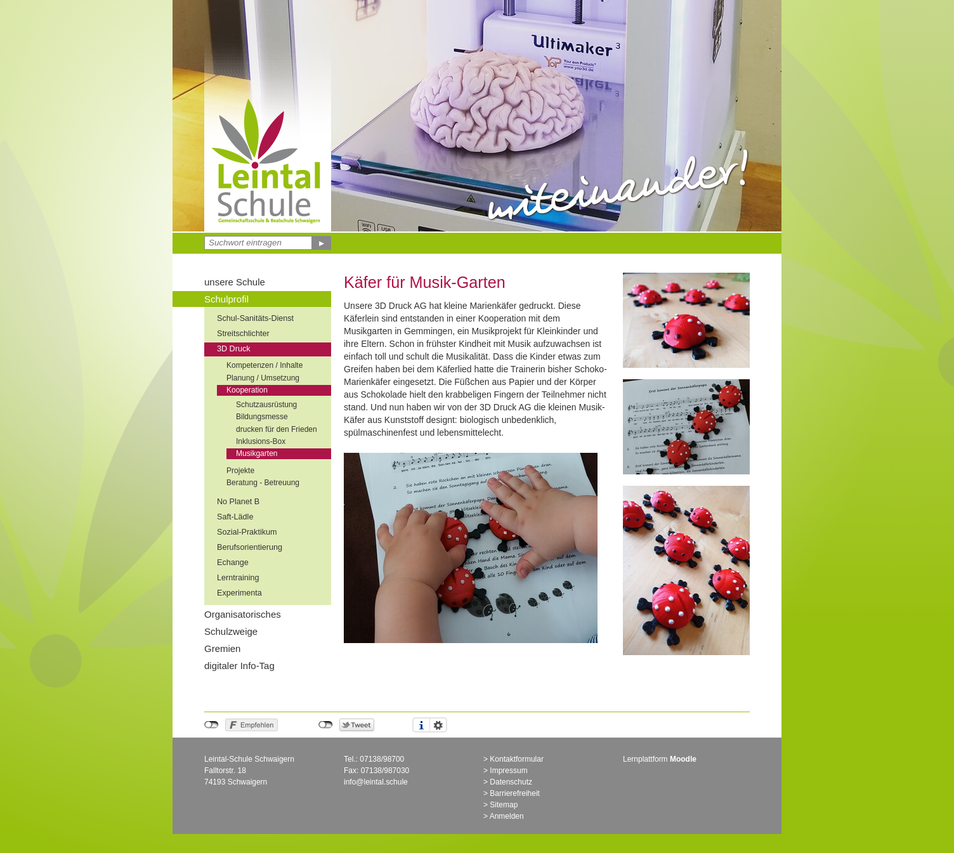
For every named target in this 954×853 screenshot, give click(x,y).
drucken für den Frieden (276, 429)
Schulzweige (231, 631)
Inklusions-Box (260, 441)
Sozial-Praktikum (247, 532)
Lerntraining (238, 577)
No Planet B (238, 501)
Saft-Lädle (235, 516)
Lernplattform (659, 759)
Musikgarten (257, 453)
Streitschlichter (243, 333)
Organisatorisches (242, 614)
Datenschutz (511, 782)
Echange (233, 562)
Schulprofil (226, 299)
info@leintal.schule (376, 782)
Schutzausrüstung (266, 404)
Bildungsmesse (262, 416)
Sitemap (504, 804)
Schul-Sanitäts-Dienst (255, 318)
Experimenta (239, 593)
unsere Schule (234, 282)
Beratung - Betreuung (262, 482)
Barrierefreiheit (515, 793)
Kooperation (247, 390)
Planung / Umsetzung (262, 378)
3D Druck (233, 348)
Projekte (240, 470)
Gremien (222, 648)
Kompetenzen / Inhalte (264, 365)
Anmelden (507, 816)
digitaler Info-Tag (239, 665)
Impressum (508, 770)
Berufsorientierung (249, 547)
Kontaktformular (517, 759)
